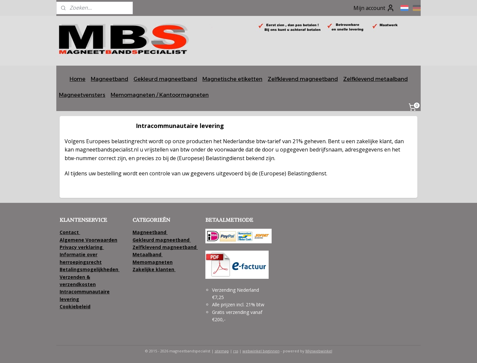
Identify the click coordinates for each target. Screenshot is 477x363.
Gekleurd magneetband (165, 79)
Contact (70, 232)
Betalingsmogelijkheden (90, 269)
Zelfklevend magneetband (303, 79)
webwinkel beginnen (261, 350)
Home (77, 79)
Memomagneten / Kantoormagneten (160, 95)
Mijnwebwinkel (318, 350)
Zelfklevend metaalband (375, 79)
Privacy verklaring (81, 247)
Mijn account (374, 8)
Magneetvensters (82, 95)
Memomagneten (152, 262)
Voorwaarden (101, 240)
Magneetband (109, 79)
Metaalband (147, 254)
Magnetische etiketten (232, 79)
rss (235, 350)
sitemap (222, 350)
